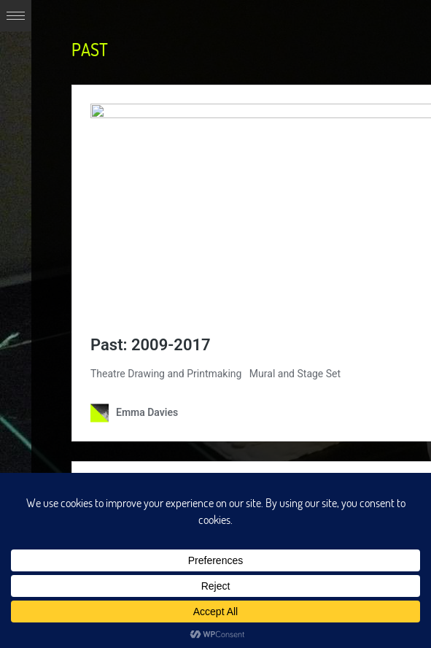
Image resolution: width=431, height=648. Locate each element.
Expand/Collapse (15, 15)
